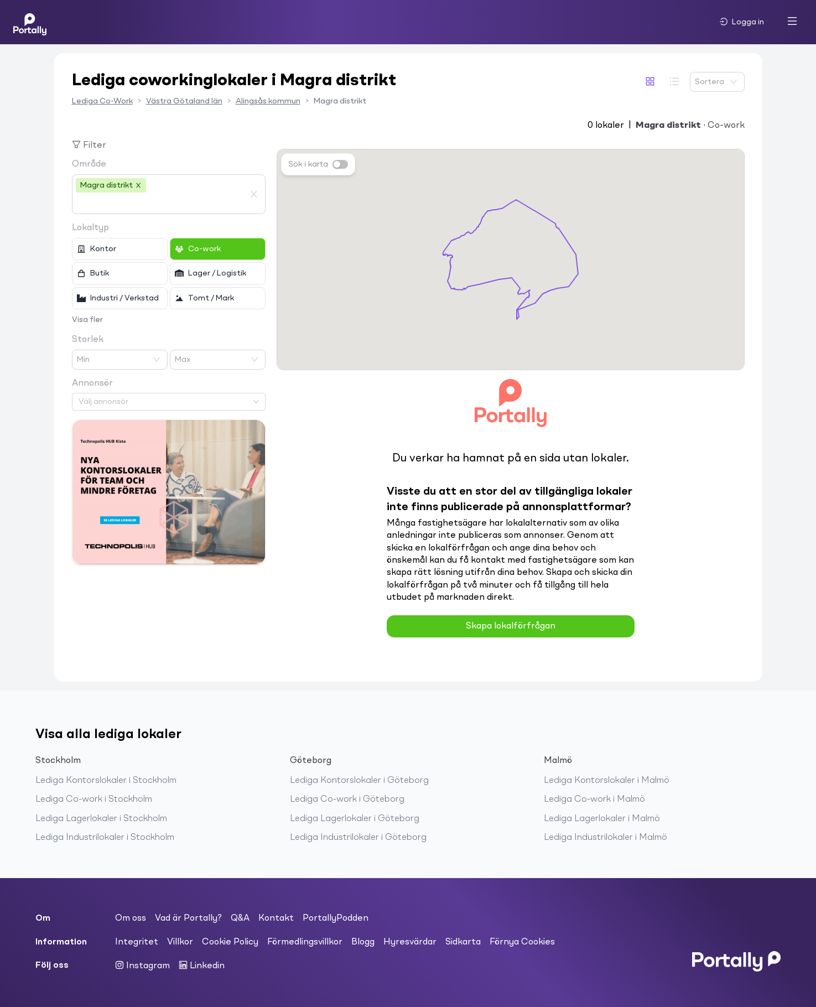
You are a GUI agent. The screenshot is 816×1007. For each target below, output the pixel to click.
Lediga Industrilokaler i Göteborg (358, 837)
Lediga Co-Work (102, 101)
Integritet (136, 942)
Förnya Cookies (522, 942)
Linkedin (202, 965)
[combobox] (160, 203)
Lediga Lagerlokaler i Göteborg (354, 818)
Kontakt (276, 918)
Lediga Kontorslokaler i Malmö (606, 780)
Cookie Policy (230, 942)
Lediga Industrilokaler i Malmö (605, 837)
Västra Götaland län (184, 101)
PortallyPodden (335, 918)
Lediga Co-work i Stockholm (93, 799)
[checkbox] (120, 249)
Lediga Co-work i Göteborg (347, 799)
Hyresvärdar (409, 942)
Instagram (142, 965)
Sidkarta (463, 942)
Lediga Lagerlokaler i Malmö (602, 818)
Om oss (130, 918)
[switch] (340, 164)
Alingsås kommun (268, 101)
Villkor (180, 942)
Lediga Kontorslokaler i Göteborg (359, 780)
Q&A (240, 918)
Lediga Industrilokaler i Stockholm (104, 837)
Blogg (363, 942)
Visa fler (87, 320)
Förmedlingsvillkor (304, 942)
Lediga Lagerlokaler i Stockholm (101, 818)
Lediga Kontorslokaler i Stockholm (105, 780)
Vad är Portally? (188, 918)
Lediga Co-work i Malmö (594, 799)
